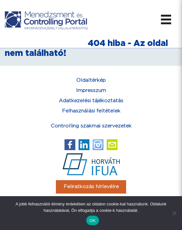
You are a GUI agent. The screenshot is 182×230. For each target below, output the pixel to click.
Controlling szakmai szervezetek (91, 126)
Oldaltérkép (91, 80)
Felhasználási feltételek (91, 111)
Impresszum (91, 90)
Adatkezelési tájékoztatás (91, 100)
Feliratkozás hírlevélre (91, 186)
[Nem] (174, 213)
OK (92, 220)
